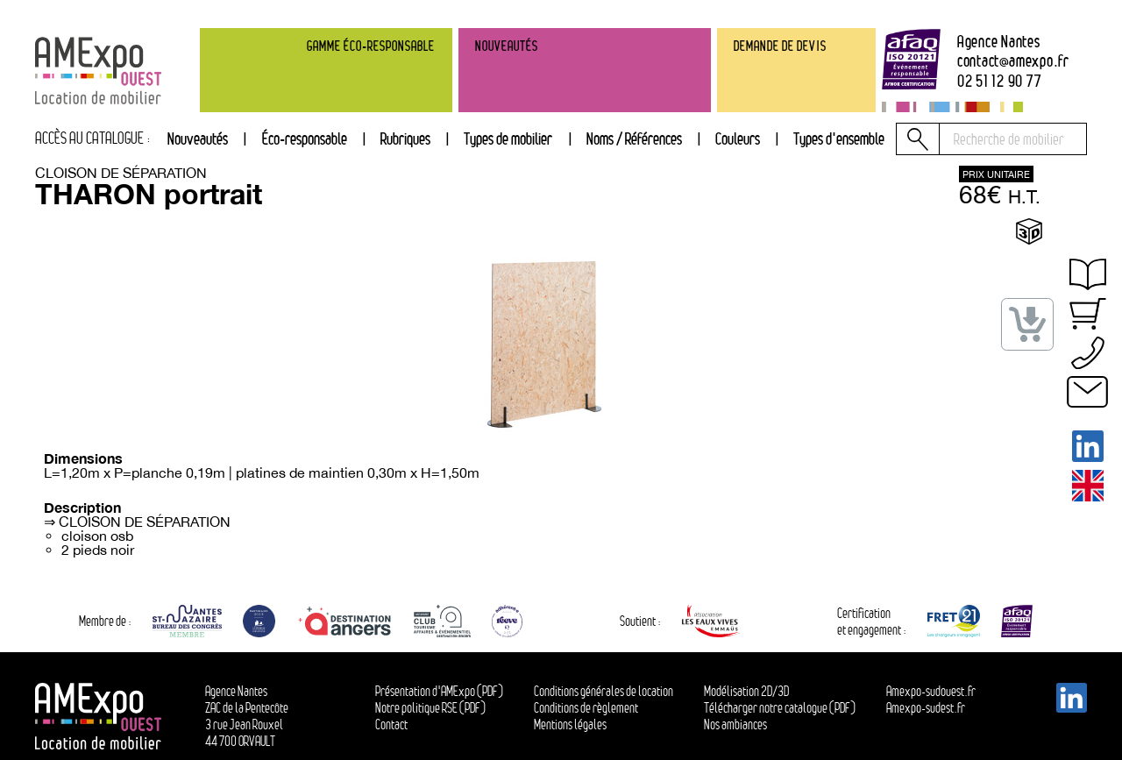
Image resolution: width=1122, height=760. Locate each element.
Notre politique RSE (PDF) (430, 708)
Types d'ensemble (838, 138)
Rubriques (405, 138)
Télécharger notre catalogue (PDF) (780, 708)
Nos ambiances (735, 724)
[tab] (405, 139)
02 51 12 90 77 (999, 81)
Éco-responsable (304, 138)
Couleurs (737, 138)
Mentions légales (570, 724)
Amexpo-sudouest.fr (931, 691)
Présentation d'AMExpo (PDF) (439, 691)
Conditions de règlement (586, 708)
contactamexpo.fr (1013, 61)
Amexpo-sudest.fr (925, 708)
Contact (391, 724)
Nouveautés (197, 138)
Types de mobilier (508, 138)
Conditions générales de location (603, 691)
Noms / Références (634, 138)
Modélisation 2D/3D (746, 691)
